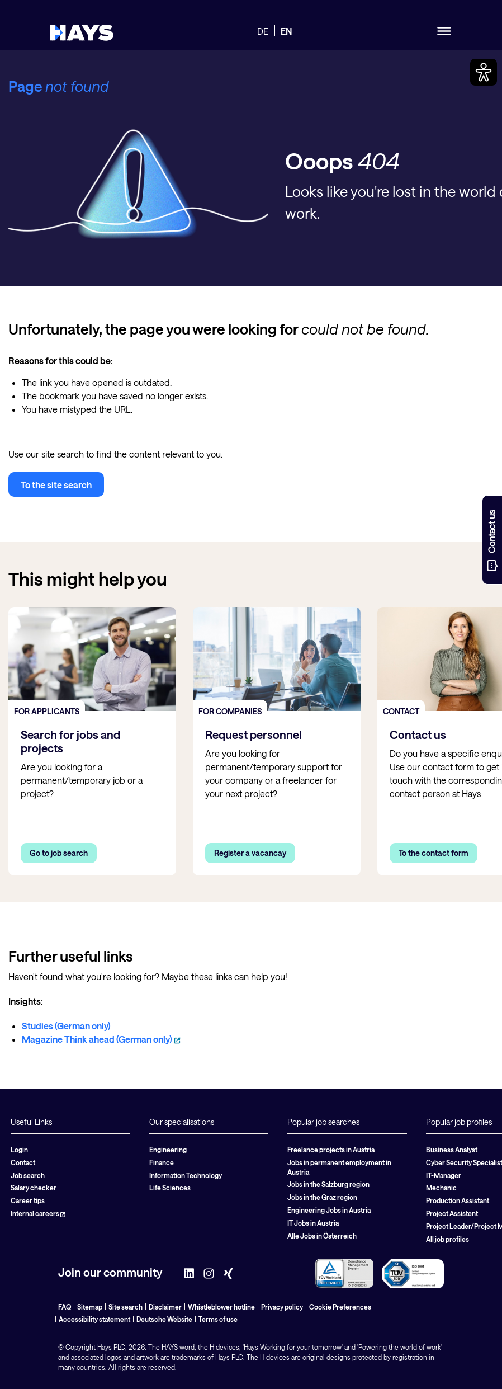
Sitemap (89, 1307)
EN (286, 31)
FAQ (64, 1307)
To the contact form (433, 853)
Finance (161, 1162)
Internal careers (38, 1213)
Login (19, 1149)
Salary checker (33, 1188)
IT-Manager (443, 1175)
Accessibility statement (94, 1319)
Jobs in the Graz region (322, 1197)
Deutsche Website (164, 1319)
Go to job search (59, 853)
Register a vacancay (250, 853)
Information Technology (185, 1175)
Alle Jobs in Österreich (322, 1236)
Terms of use (218, 1319)
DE (262, 31)
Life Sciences (170, 1188)
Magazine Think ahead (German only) (101, 1039)
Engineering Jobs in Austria (329, 1210)
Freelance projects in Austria (331, 1149)
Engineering (168, 1149)
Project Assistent (452, 1213)
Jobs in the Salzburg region (328, 1184)
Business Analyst (451, 1149)
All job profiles (447, 1239)
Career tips (28, 1200)
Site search (125, 1307)
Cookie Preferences (340, 1307)
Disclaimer (165, 1307)
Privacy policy (282, 1307)
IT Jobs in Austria (313, 1223)
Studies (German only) (66, 1025)
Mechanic (441, 1188)
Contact (23, 1162)
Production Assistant (457, 1200)
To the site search (56, 484)
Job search (28, 1175)
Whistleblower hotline (221, 1307)
